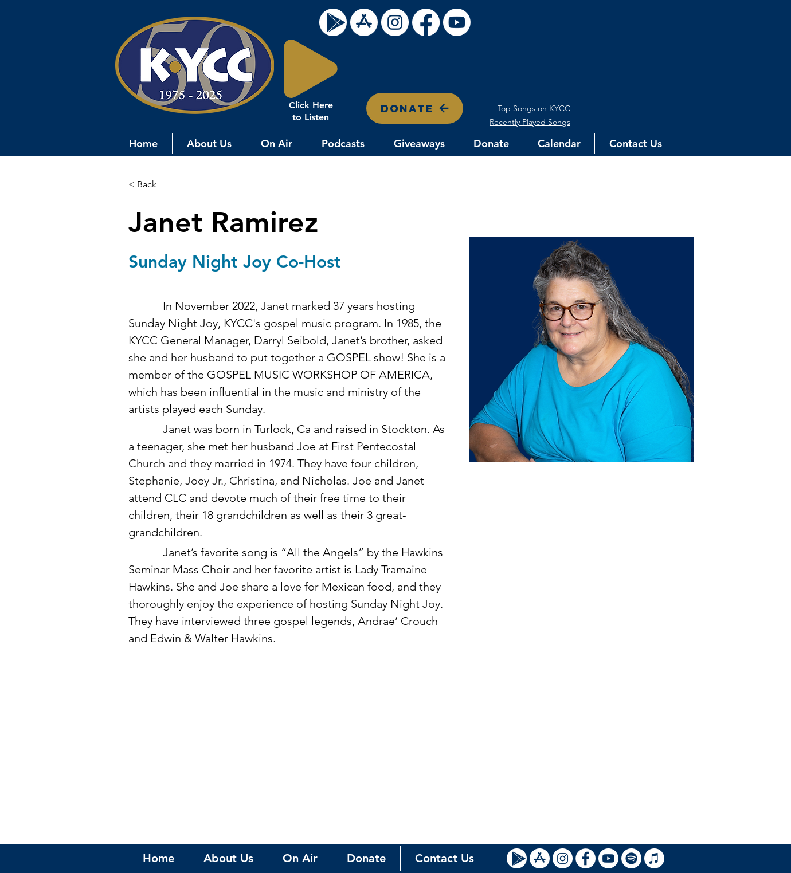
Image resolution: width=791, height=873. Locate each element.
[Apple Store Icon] (540, 858)
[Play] (310, 69)
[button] (209, 143)
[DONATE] (414, 108)
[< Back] (151, 184)
